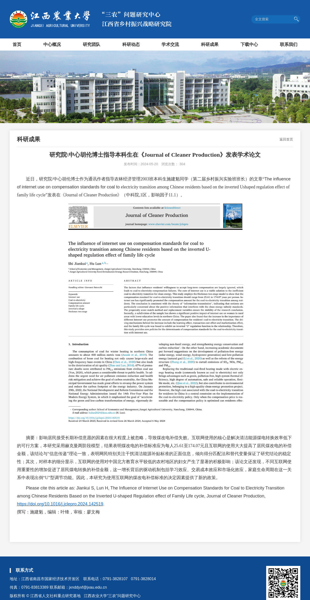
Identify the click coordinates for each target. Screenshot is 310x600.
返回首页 (286, 139)
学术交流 (170, 44)
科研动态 (131, 44)
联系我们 (288, 44)
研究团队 (91, 44)
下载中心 (249, 44)
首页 (17, 44)
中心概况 (52, 44)
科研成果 (209, 44)
